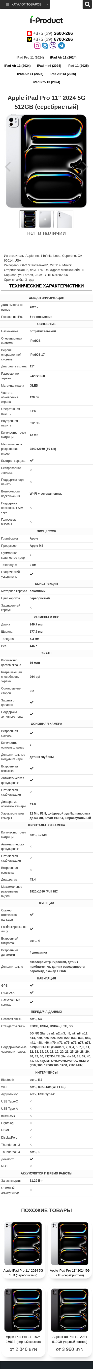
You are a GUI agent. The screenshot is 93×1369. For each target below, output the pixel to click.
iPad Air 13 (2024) (17, 66)
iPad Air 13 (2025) (63, 74)
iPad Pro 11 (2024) (30, 57)
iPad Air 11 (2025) (30, 74)
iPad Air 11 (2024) (63, 57)
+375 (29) (50, 33)
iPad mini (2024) (49, 66)
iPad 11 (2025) (78, 66)
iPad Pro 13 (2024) (46, 82)
